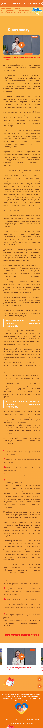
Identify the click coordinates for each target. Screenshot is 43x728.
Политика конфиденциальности (21, 723)
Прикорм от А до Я (21, 3)
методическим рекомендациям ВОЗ (29, 694)
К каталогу (16, 30)
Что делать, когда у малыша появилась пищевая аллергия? (19, 668)
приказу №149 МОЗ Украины (16, 696)
